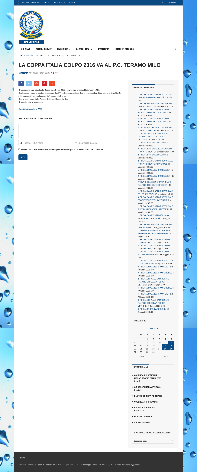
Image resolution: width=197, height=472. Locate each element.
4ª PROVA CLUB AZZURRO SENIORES (155, 287)
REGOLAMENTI (103, 48)
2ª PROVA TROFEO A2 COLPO (151, 154)
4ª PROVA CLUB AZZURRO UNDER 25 (155, 293)
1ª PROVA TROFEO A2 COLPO (151, 142)
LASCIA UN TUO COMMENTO (30, 3)
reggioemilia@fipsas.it (131, 463)
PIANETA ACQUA (59, 3)
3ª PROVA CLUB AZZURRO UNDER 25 (155, 266)
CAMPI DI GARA (82, 48)
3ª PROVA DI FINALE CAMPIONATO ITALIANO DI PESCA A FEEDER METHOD (153, 302)
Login (161, 3)
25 (165, 347)
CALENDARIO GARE (44, 48)
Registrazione (172, 3)
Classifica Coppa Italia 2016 (30, 109)
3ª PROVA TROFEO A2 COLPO (151, 308)
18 (165, 344)
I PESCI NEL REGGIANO (124, 48)
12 (171, 341)
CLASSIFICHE (62, 48)
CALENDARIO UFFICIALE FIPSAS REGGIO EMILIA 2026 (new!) (147, 377)
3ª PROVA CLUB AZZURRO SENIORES (155, 272)
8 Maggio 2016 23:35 (39, 73)
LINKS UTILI (73, 3)
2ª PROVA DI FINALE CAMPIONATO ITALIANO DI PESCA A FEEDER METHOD (153, 281)
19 (171, 344)
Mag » (165, 355)
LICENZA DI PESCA (143, 415)
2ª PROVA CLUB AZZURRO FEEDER (154, 175)
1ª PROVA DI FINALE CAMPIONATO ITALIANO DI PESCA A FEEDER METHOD (153, 136)
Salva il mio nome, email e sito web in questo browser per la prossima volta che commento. (62, 149)
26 (171, 347)
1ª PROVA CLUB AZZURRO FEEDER (154, 169)
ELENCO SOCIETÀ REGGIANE (148, 395)
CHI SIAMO (25, 48)
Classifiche (28, 56)
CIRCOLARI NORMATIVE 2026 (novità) (148, 387)
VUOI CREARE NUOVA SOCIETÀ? (144, 408)
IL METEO (47, 3)
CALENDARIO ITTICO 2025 (146, 401)
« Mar (141, 355)
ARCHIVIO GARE (142, 421)
